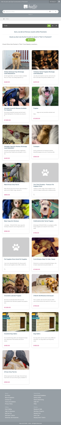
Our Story (7, 395)
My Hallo (53, 1)
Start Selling (8, 409)
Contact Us (8, 399)
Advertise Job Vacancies (11, 417)
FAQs (35, 404)
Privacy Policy (9, 404)
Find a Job (36, 415)
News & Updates (9, 397)
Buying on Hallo (38, 409)
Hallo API (36, 401)
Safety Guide (37, 397)
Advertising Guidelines (40, 395)
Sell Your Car (8, 413)
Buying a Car (37, 413)
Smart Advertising (39, 399)
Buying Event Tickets (39, 417)
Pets (30, 14)
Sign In (30, 39)
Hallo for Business (10, 411)
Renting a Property (39, 411)
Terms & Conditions (10, 401)
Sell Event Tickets (10, 415)
